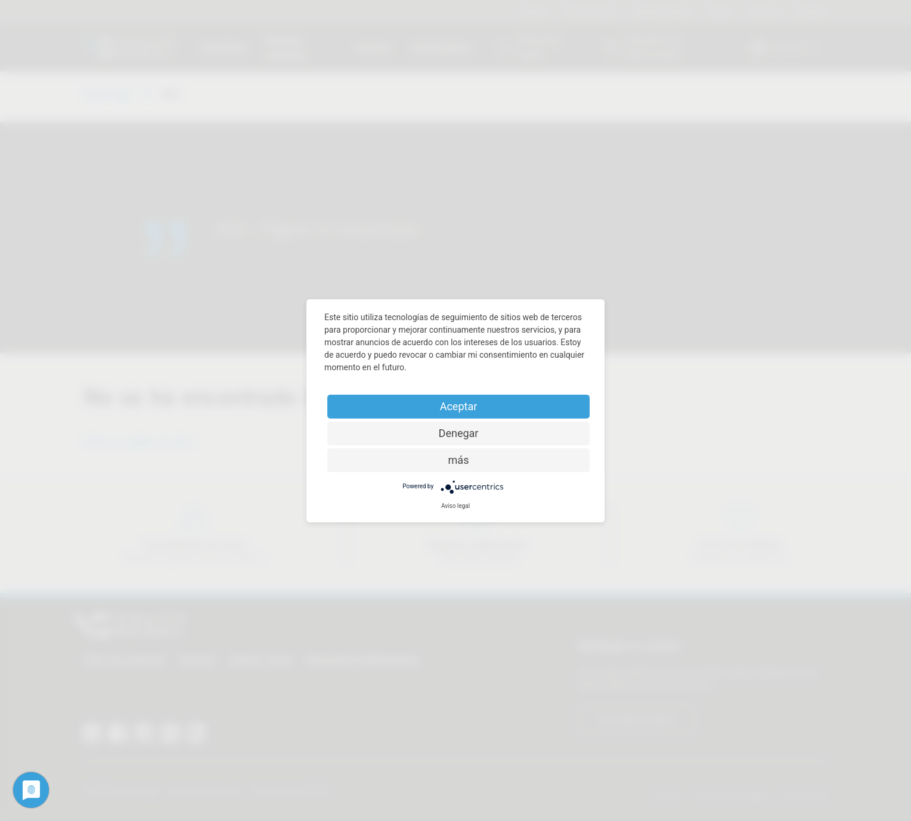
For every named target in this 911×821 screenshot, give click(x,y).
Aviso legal (455, 506)
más (458, 460)
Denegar (459, 433)
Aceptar (459, 406)
